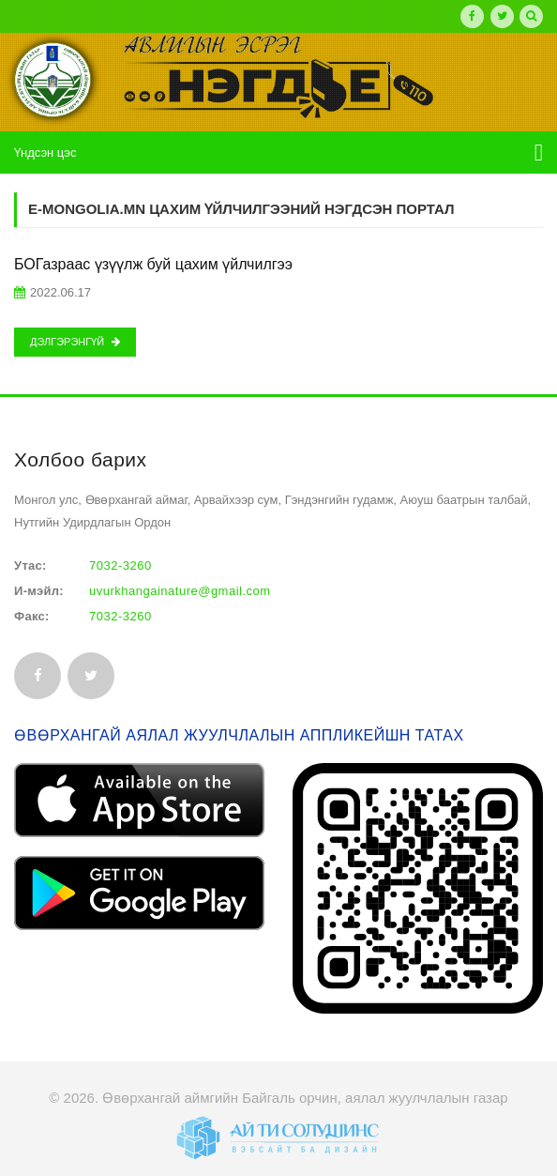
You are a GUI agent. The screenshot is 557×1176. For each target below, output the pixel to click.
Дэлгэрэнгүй (75, 341)
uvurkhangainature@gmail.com (180, 591)
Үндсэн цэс (45, 152)
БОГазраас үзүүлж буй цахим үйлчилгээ (153, 264)
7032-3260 (120, 565)
